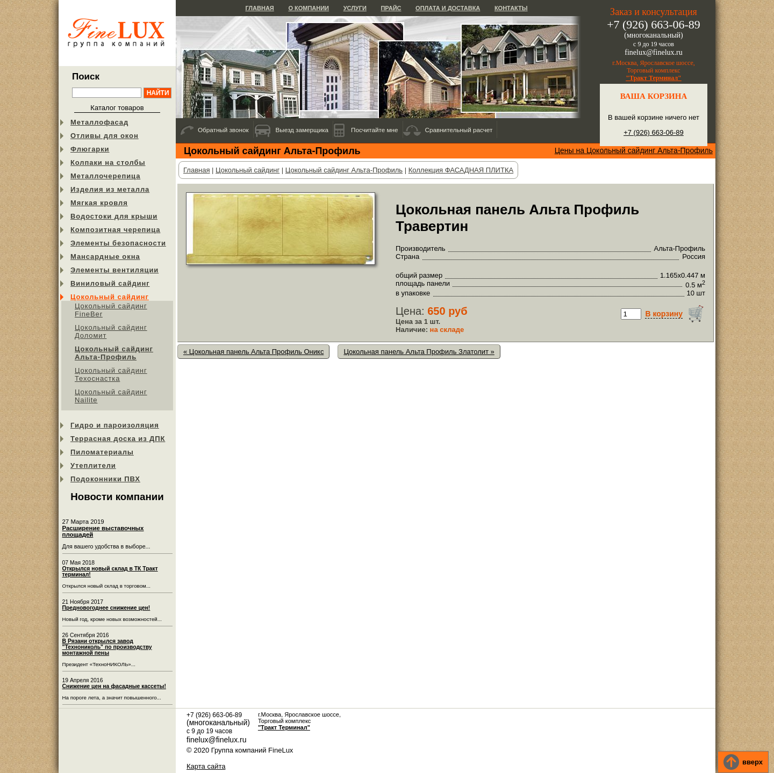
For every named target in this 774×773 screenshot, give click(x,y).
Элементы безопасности (118, 243)
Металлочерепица (105, 176)
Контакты (511, 8)
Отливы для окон (104, 136)
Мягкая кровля (99, 203)
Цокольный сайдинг (109, 297)
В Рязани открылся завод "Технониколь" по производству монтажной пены (107, 647)
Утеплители (93, 465)
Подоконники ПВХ (105, 479)
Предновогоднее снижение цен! (106, 608)
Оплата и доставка (447, 8)
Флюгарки (90, 149)
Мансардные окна (105, 256)
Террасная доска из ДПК (117, 439)
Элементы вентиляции (114, 270)
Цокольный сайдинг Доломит (111, 331)
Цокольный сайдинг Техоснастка (111, 374)
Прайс (391, 8)
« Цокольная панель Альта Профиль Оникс (253, 352)
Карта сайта (206, 766)
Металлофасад (99, 122)
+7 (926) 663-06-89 (654, 132)
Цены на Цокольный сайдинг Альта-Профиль (634, 150)
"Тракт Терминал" (654, 78)
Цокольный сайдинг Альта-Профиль (114, 353)
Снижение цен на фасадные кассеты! (114, 686)
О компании (308, 8)
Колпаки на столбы (107, 162)
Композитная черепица (115, 230)
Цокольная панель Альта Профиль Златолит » (418, 352)
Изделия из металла (109, 189)
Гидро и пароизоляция (114, 425)
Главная (259, 8)
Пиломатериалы (102, 452)
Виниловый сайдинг (110, 283)
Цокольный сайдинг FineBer (111, 310)
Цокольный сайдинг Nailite (111, 396)
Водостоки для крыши (113, 216)
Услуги (355, 8)
